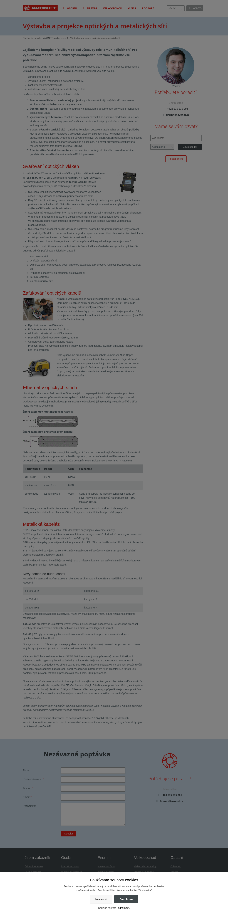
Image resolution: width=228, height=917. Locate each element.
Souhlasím (126, 899)
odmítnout (123, 907)
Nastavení (101, 899)
